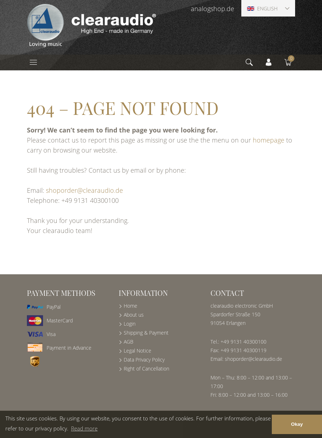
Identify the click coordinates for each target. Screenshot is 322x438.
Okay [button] (297, 424)
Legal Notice (137, 350)
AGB (128, 341)
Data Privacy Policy (144, 359)
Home (130, 305)
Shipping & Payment (146, 332)
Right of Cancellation (146, 368)
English (262, 8)
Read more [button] (84, 428)
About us (134, 314)
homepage (268, 140)
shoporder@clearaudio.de (84, 190)
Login (130, 323)
